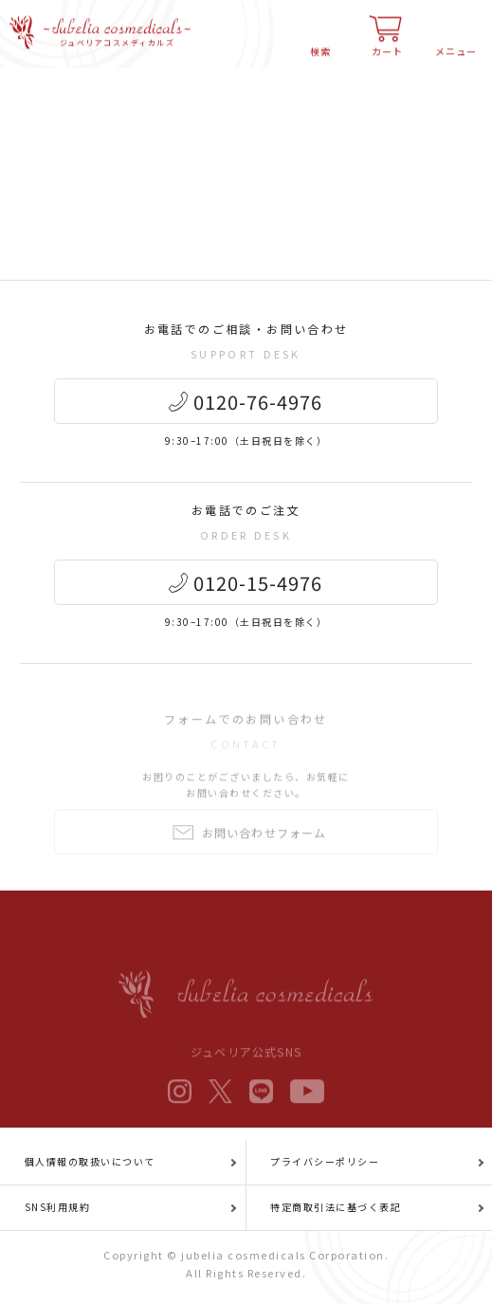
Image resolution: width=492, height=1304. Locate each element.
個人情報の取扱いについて (90, 1161)
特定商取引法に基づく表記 (335, 1207)
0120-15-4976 (257, 584)
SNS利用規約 (58, 1207)
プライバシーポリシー (324, 1161)
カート (387, 44)
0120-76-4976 (257, 403)
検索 (320, 44)
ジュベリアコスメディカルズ (117, 36)
